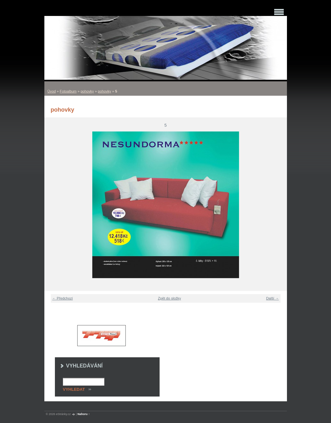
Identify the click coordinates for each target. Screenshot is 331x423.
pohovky (87, 91)
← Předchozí (62, 298)
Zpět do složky (169, 298)
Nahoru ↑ (84, 414)
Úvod (52, 91)
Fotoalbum (68, 91)
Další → (272, 298)
